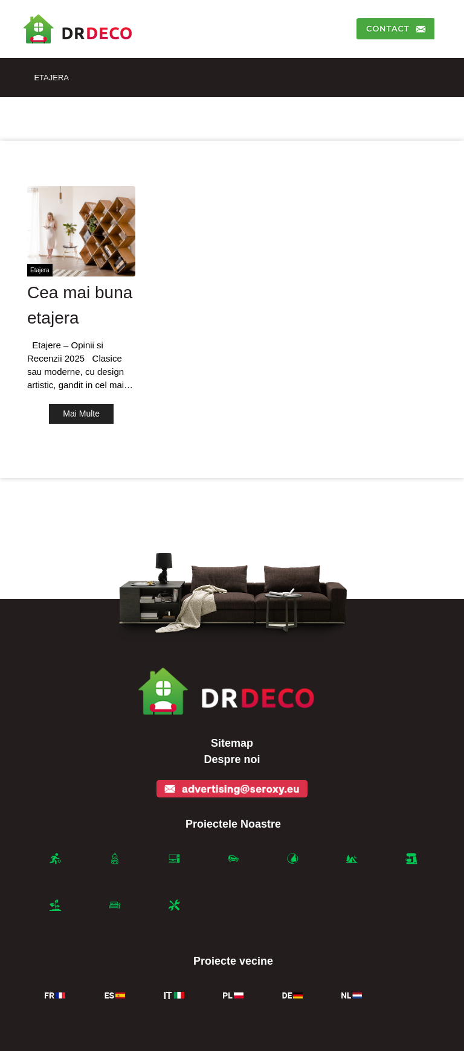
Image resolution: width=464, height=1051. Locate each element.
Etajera (51, 77)
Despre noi (232, 759)
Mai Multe (81, 413)
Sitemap (232, 743)
